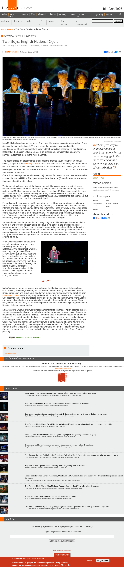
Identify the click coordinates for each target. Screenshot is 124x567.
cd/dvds (109, 14)
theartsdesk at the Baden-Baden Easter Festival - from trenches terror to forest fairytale (60, 393)
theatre (52, 14)
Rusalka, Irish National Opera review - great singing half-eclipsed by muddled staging (60, 434)
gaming (99, 14)
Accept (89, 560)
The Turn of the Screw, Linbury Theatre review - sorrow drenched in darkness (57, 403)
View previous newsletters (62, 550)
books (119, 14)
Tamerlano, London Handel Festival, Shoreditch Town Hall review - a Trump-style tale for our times (66, 414)
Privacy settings (62, 555)
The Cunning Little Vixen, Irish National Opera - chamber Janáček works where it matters (62, 486)
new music (11, 15)
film (33, 14)
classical (42, 14)
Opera (10, 29)
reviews (5, 21)
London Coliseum (112, 203)
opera (25, 14)
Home (3, 29)
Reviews (95, 200)
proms (52, 21)
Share (108, 52)
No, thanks (102, 560)
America (95, 209)
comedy (63, 14)
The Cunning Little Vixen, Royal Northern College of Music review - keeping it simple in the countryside (68, 424)
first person (64, 22)
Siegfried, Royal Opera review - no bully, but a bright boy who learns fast (55, 465)
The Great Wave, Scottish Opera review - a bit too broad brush (50, 496)
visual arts (80, 15)
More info (65, 565)
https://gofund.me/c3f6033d (63, 368)
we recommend (81, 22)
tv (92, 14)
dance (72, 14)
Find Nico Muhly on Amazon (23, 337)
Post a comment (10, 354)
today (4, 14)
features (18, 21)
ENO (107, 206)
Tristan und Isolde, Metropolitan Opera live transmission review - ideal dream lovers (59, 445)
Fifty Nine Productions (11, 296)
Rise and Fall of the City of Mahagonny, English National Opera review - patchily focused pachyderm (67, 507)
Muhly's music (33, 163)
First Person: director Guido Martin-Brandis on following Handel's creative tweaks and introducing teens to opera (71, 455)
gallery (30, 21)
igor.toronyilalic (11, 52)
